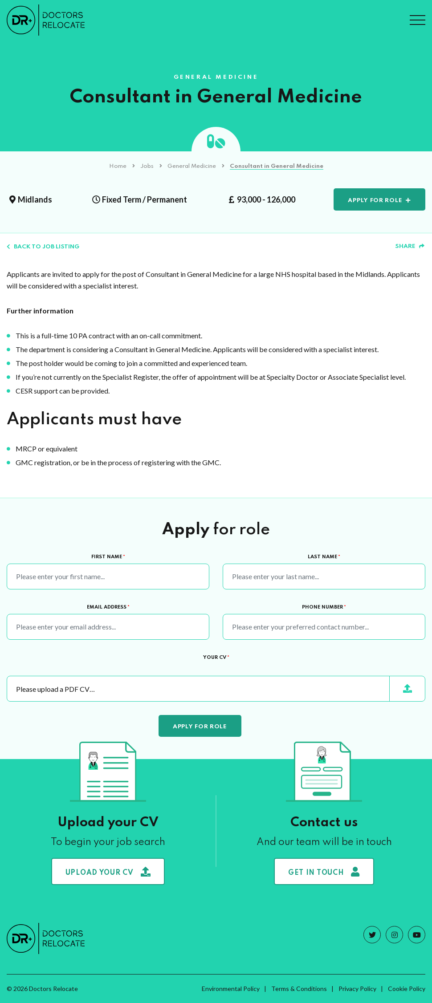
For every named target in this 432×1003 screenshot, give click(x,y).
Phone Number (324, 607)
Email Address (108, 607)
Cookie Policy (406, 988)
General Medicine (191, 166)
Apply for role (375, 200)
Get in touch (324, 872)
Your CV (216, 657)
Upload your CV (108, 872)
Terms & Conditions (299, 988)
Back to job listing (43, 247)
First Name (108, 557)
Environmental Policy (231, 988)
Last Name (324, 557)
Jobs (147, 166)
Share (409, 246)
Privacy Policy (357, 988)
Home (117, 166)
